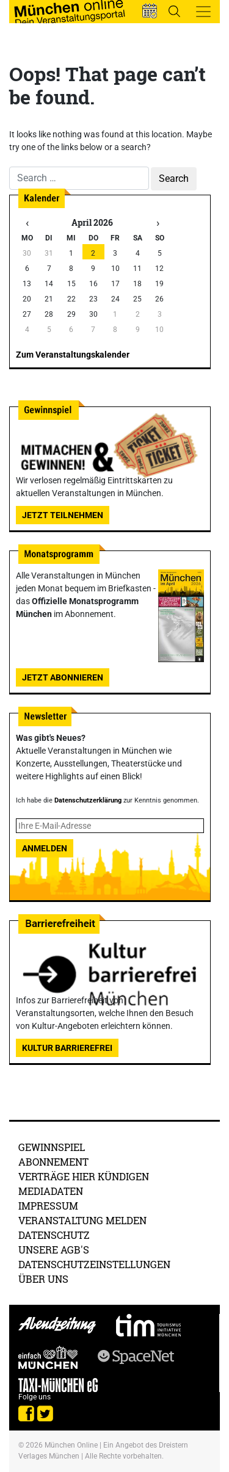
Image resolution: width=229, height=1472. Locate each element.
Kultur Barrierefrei (67, 1048)
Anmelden (44, 848)
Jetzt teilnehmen (62, 515)
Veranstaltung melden (82, 1220)
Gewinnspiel (51, 1147)
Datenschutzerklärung (88, 800)
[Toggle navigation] (203, 11)
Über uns (43, 1278)
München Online (71, 1445)
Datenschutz (54, 1234)
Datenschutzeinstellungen (94, 1264)
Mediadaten (50, 1191)
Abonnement (53, 1161)
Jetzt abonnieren (62, 677)
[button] (149, 11)
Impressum (48, 1205)
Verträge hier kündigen (83, 1176)
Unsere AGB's (53, 1249)
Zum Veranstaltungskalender (72, 354)
